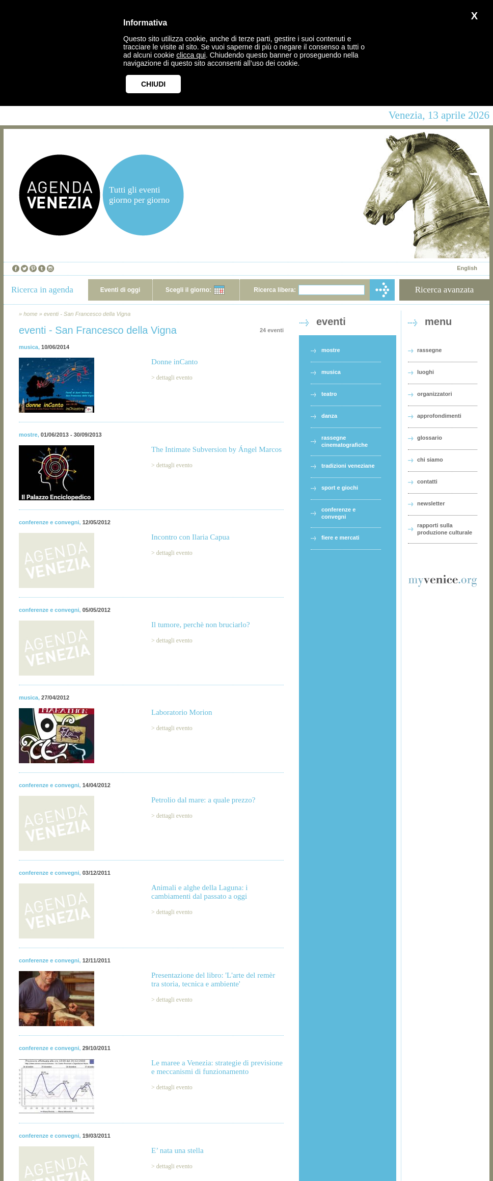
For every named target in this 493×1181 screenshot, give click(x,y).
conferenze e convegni (49, 522)
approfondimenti (439, 416)
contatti (427, 481)
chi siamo (430, 460)
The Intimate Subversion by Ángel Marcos (216, 449)
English (467, 268)
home (30, 314)
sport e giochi (339, 488)
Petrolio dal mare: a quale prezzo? (203, 800)
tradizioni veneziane (348, 466)
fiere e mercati (340, 537)
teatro (329, 394)
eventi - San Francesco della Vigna (87, 314)
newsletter (431, 503)
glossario (429, 438)
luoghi (425, 372)
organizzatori (434, 394)
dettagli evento (174, 377)
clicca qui (191, 55)
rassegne (429, 350)
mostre (28, 435)
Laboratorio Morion (181, 712)
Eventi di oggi (120, 289)
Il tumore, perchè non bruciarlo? (200, 625)
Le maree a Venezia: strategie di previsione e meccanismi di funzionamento (217, 1067)
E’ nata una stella (177, 1150)
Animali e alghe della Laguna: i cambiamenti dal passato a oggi (199, 891)
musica (28, 347)
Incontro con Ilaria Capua (190, 537)
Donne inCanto (174, 362)
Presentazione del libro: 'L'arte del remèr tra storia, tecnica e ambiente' (213, 979)
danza (329, 416)
